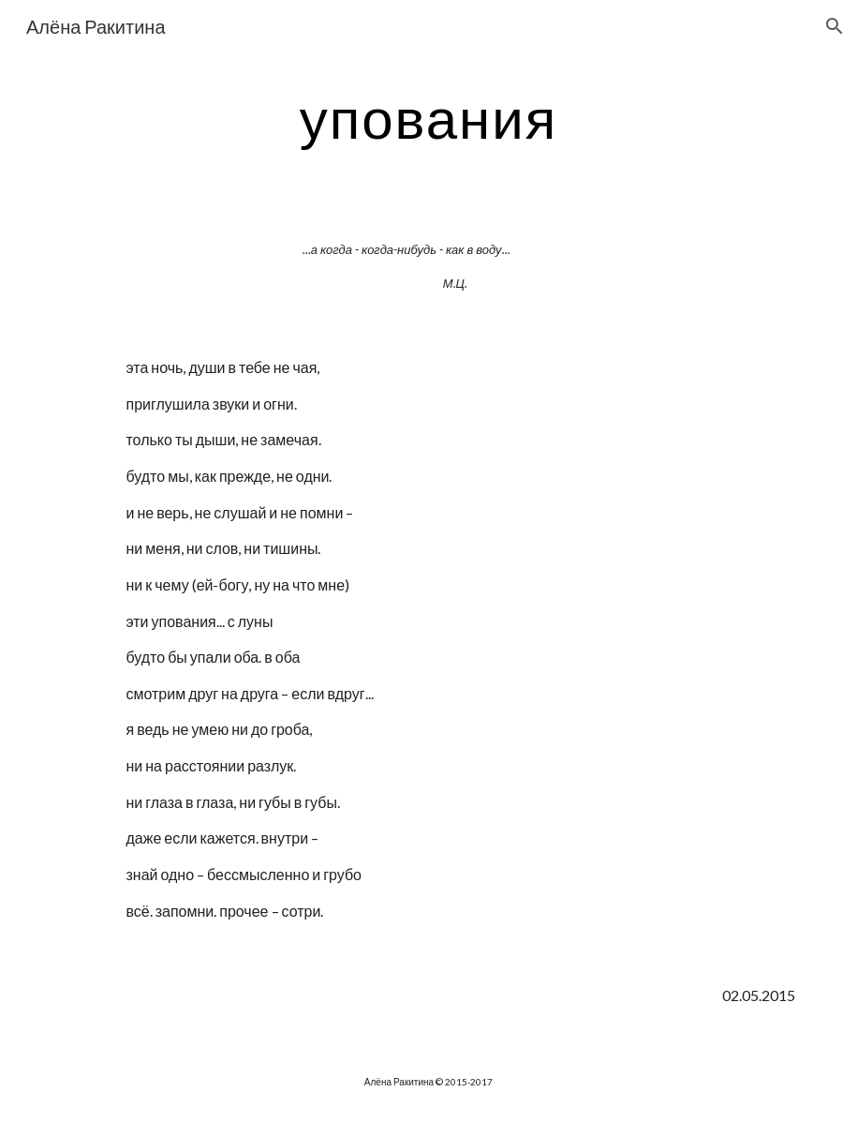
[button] (834, 26)
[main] (429, 117)
